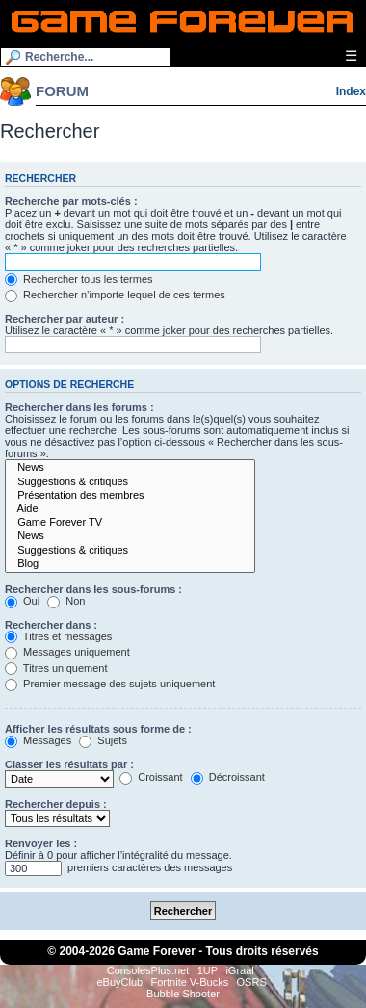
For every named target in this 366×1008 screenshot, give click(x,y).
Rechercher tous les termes (79, 279)
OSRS (252, 982)
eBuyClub (119, 982)
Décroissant (228, 777)
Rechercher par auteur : (64, 318)
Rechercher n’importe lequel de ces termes (115, 294)
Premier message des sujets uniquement (110, 683)
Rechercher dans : (51, 625)
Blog (130, 564)
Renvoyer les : (41, 843)
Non (66, 601)
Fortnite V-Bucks (190, 982)
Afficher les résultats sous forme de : (98, 729)
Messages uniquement (67, 652)
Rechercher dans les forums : (79, 407)
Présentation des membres (130, 496)
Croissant (151, 777)
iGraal (239, 970)
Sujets (103, 740)
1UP (207, 970)
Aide (130, 509)
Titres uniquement (56, 668)
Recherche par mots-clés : (71, 201)
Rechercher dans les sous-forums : (93, 589)
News (130, 468)
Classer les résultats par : (69, 764)
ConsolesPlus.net (148, 970)
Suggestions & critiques (130, 482)
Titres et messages (58, 636)
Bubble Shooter (183, 993)
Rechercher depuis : (56, 804)
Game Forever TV (130, 523)
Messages (38, 740)
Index (351, 91)
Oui (22, 601)
